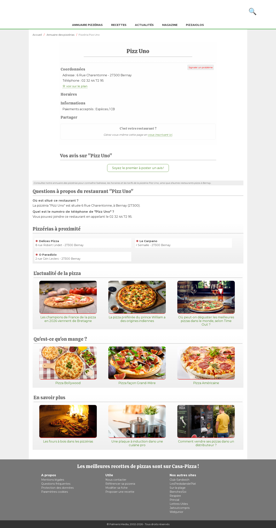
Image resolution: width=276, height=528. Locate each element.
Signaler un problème (201, 67)
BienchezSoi (178, 492)
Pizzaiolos (195, 25)
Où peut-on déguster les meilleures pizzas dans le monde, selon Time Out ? (206, 303)
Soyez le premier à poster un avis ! (138, 168)
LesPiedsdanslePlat (183, 483)
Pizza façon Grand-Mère (137, 366)
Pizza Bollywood (68, 366)
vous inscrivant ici (160, 134)
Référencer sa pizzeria (120, 483)
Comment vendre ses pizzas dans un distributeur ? (206, 426)
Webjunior (176, 512)
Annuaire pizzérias (87, 25)
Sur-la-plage (178, 487)
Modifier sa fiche (116, 487)
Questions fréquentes (55, 483)
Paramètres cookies (54, 492)
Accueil (37, 34)
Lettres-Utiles (179, 504)
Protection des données (57, 487)
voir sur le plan (76, 86)
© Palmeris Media (118, 524)
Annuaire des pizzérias (60, 34)
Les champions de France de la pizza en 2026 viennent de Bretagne (68, 302)
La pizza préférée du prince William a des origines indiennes (137, 302)
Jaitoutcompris (180, 508)
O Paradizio (48, 254)
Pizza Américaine (206, 366)
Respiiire (175, 496)
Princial (174, 500)
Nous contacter (115, 479)
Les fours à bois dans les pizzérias (68, 424)
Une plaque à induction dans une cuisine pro (137, 426)
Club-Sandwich (179, 479)
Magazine (169, 25)
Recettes (119, 25)
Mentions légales (52, 479)
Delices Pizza (49, 241)
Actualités (144, 25)
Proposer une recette (119, 492)
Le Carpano (148, 241)
